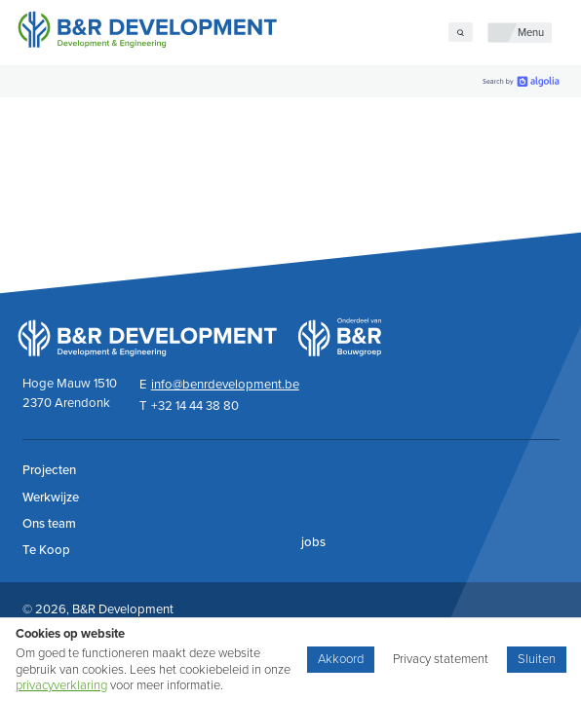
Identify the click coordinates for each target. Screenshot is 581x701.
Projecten (49, 470)
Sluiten (537, 659)
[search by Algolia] (521, 81)
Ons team (49, 524)
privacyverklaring (61, 685)
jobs (313, 542)
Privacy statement (440, 659)
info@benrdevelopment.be (225, 384)
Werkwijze (50, 497)
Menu (531, 32)
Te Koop (46, 550)
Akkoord (341, 659)
